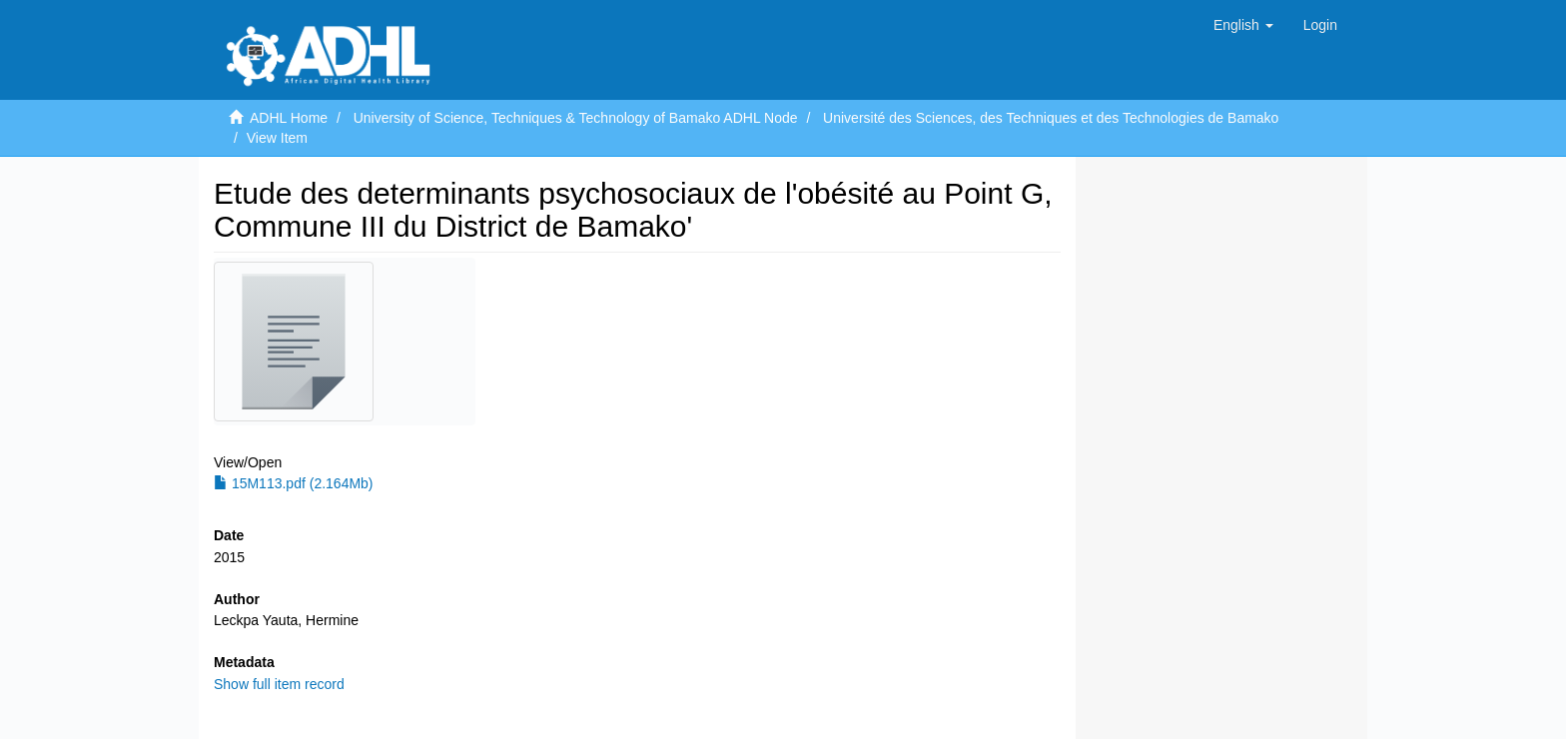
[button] (1243, 25)
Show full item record (279, 684)
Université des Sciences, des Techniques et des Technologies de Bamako (1050, 118)
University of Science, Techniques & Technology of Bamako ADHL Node (576, 118)
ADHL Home (289, 118)
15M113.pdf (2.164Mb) (294, 483)
